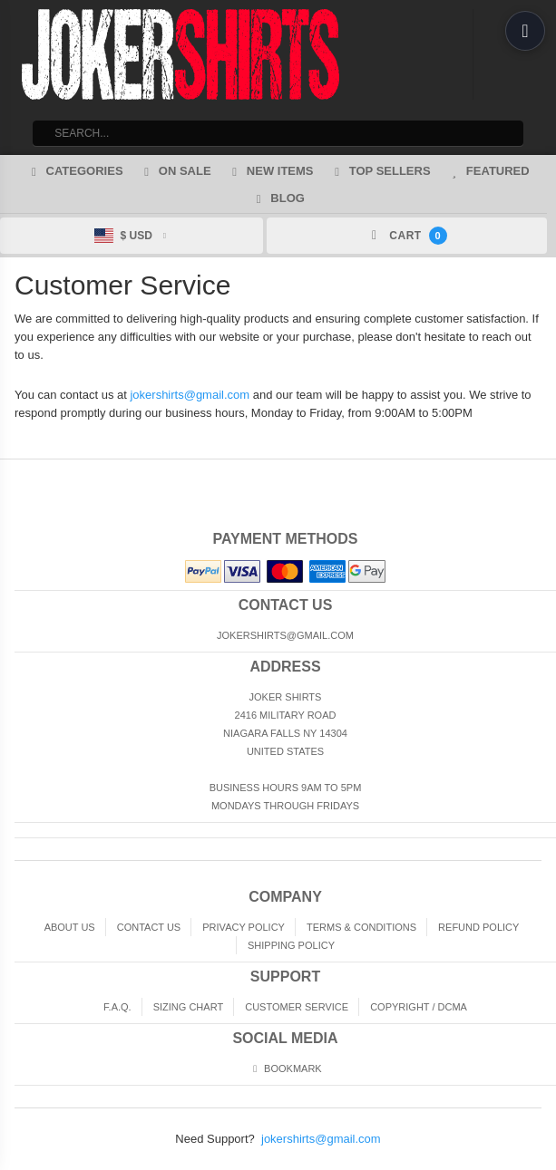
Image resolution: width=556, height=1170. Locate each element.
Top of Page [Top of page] (543, 473)
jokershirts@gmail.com (189, 394)
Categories (74, 171)
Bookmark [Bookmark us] (285, 1068)
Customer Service (296, 1006)
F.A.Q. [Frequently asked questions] (117, 1006)
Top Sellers (380, 171)
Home (12, 473)
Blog (278, 198)
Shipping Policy (291, 945)
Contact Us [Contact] (149, 927)
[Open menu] (525, 31)
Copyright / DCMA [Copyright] (418, 1006)
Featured (488, 171)
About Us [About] (69, 927)
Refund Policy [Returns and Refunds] (478, 927)
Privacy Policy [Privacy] (243, 927)
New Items (271, 171)
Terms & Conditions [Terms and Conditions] (361, 927)
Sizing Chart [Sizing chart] (188, 1006)
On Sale (175, 171)
